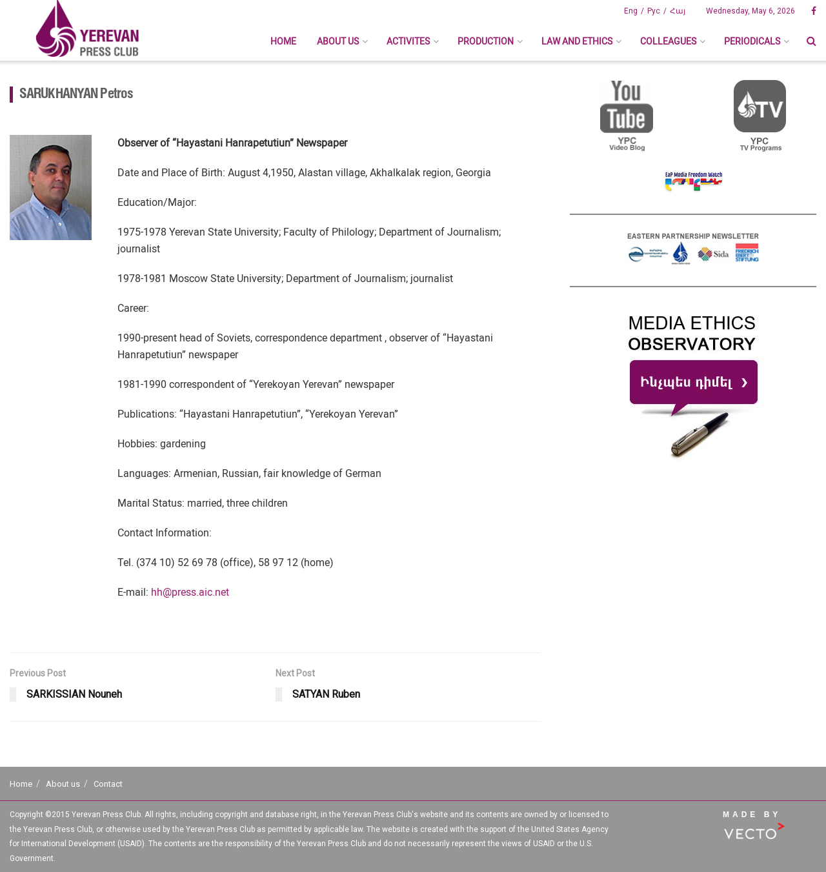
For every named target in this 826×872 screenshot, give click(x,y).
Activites (408, 41)
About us (338, 41)
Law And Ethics (576, 41)
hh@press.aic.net (190, 592)
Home (283, 41)
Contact (108, 784)
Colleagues (668, 41)
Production (486, 41)
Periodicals (752, 41)
